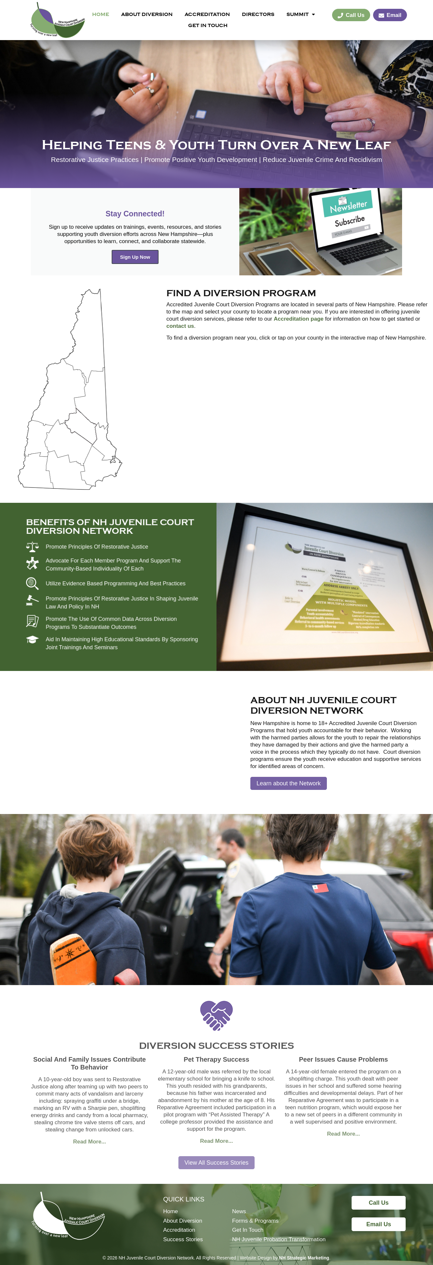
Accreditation (207, 14)
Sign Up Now (135, 257)
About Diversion (147, 14)
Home (100, 14)
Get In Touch (208, 25)
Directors (258, 14)
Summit (300, 14)
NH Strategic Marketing (304, 1257)
